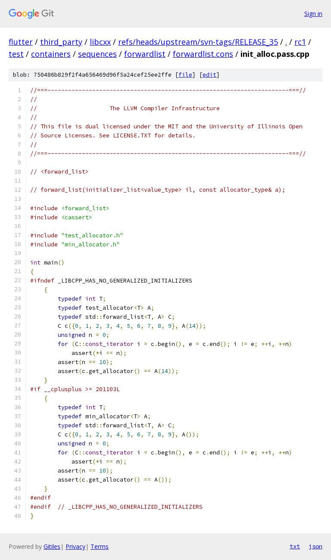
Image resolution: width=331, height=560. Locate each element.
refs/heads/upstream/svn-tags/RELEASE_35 (198, 42)
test (16, 54)
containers (51, 54)
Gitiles (52, 546)
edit (209, 74)
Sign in (313, 13)
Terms (100, 546)
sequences (97, 54)
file (185, 74)
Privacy (75, 546)
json (315, 546)
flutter (21, 42)
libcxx (100, 42)
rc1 (300, 42)
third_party (61, 42)
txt (295, 546)
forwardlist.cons (203, 54)
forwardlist (145, 54)
